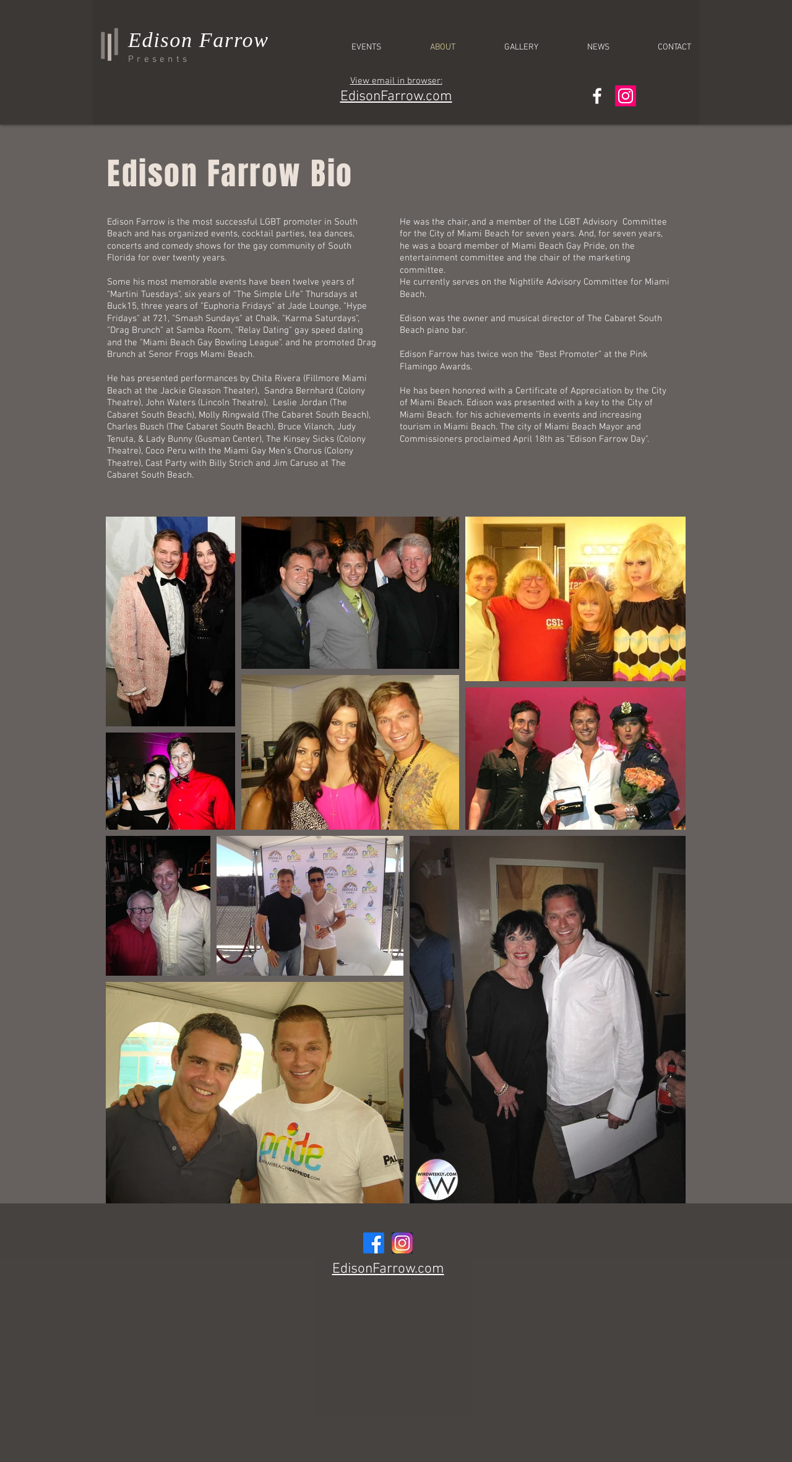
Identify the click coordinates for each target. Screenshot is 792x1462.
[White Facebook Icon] (597, 95)
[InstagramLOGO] (402, 1242)
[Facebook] (373, 1242)
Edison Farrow (198, 39)
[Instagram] (625, 95)
